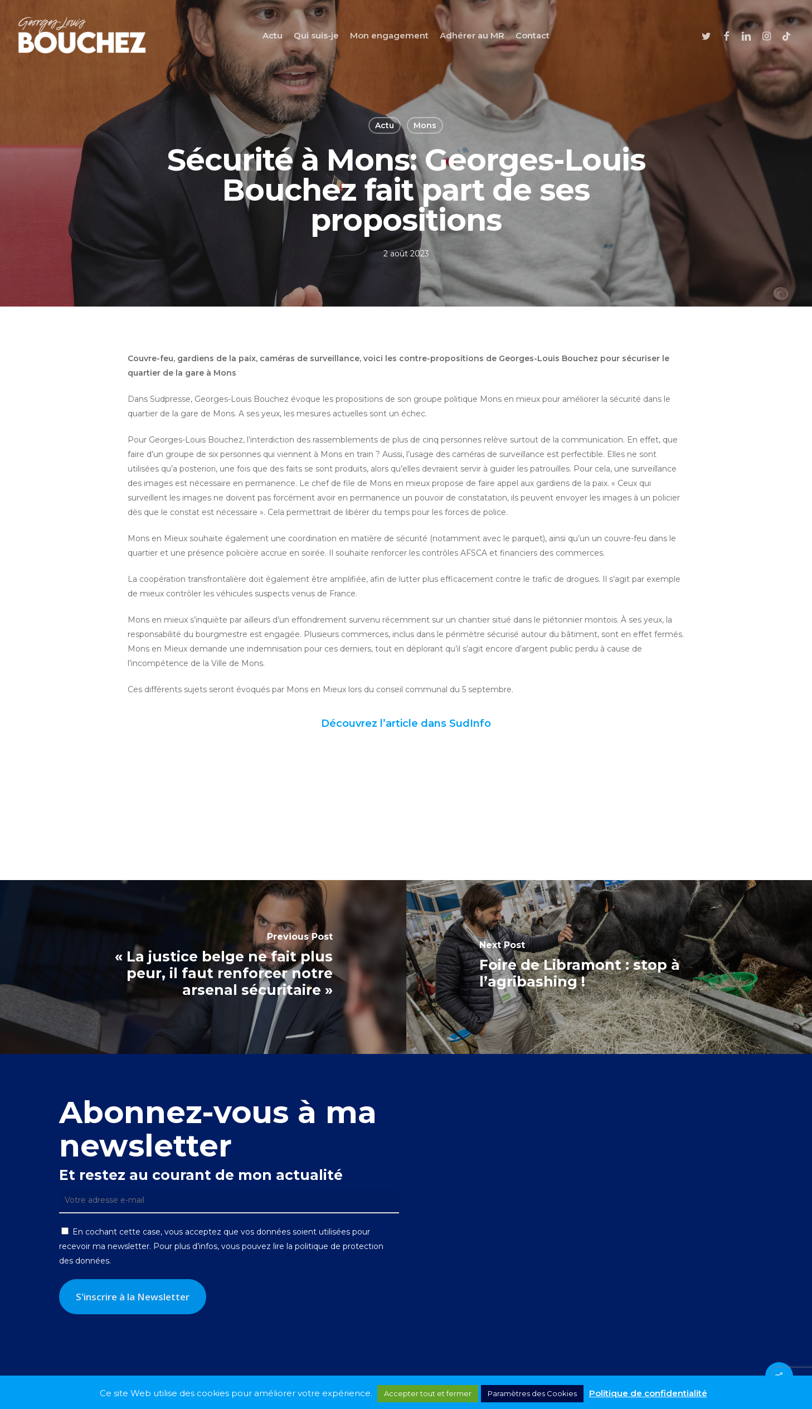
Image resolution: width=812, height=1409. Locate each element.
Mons (425, 125)
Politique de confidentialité (648, 1393)
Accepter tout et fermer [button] (427, 1393)
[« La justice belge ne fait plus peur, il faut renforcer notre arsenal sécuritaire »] (203, 967)
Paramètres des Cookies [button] (532, 1393)
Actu (384, 125)
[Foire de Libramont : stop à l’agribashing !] (609, 967)
